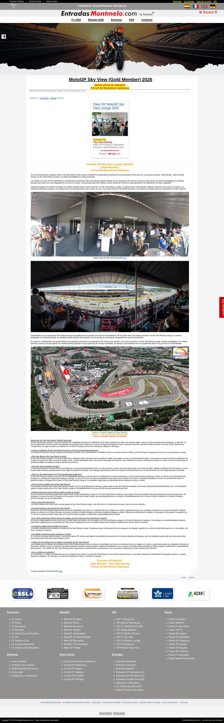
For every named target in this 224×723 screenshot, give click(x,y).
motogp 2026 (96, 19)
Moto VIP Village (72, 648)
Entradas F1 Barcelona (128, 683)
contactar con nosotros (23, 665)
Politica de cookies (130, 702)
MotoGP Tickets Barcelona (129, 690)
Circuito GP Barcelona (75, 665)
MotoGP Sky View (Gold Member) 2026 (71, 91)
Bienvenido (177, 1)
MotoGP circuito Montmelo (77, 637)
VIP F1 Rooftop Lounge (128, 640)
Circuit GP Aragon (73, 668)
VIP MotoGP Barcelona (128, 623)
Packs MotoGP (176, 623)
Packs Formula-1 (177, 619)
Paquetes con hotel (204, 1)
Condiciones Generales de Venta (76, 702)
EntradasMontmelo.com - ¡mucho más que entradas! (203, 720)
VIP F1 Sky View (124, 637)
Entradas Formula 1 (126, 665)
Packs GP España (178, 648)
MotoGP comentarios (74, 633)
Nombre (53, 98)
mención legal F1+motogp (150, 702)
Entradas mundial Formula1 (130, 679)
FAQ (131, 19)
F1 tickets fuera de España (25, 633)
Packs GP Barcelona (179, 637)
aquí (124, 258)
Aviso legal (96, 702)
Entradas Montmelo (126, 661)
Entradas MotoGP (125, 668)
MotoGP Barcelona (73, 626)
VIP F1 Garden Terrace (128, 633)
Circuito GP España (74, 675)
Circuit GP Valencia (73, 672)
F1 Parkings (17, 630)
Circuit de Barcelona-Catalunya (79, 661)
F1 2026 (76, 19)
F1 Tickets (16, 619)
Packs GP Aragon (178, 633)
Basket (208, 12)
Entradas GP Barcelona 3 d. (130, 675)
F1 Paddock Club (20, 640)
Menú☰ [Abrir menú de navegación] (13, 6)
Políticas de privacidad (111, 702)
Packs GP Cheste (178, 644)
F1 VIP (14, 637)
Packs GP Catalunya (179, 640)
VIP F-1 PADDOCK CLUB (129, 626)
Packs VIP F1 (176, 630)
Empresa (116, 19)
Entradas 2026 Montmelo (51, 702)
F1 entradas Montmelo (22, 644)
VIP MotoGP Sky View (127, 648)
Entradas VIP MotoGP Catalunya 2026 (42, 91)
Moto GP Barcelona (74, 640)
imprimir (192, 577)
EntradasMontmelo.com (24, 720)
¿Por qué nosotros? (170, 702)
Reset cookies (119, 714)
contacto (147, 19)
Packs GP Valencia (178, 651)
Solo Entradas (189, 1)
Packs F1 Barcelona (179, 626)
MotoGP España (72, 630)
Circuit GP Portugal (73, 679)
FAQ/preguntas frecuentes (24, 668)
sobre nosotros (19, 661)
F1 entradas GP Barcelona (24, 648)
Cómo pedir (17, 672)
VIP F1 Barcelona (125, 619)
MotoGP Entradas (73, 619)
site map (184, 702)
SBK (215, 1)
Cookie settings (105, 714)
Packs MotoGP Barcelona (182, 658)
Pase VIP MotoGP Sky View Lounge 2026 (108, 106)
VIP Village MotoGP (126, 630)
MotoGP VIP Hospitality (76, 644)
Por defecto (44, 98)
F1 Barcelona (18, 626)
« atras (183, 577)
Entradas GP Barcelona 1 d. (130, 672)
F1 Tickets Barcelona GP (129, 686)
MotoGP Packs (71, 623)
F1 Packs (16, 623)
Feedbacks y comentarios (24, 675)
